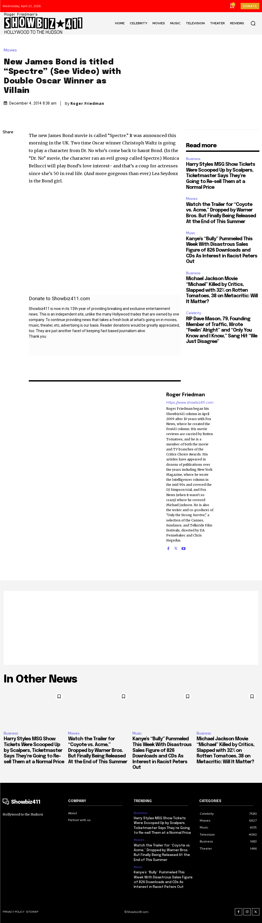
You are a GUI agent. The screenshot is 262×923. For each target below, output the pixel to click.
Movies (12, 50)
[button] (253, 23)
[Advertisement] (131, 628)
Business (193, 159)
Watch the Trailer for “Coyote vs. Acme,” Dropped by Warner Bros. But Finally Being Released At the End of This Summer (97, 750)
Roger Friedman (87, 103)
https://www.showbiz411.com (189, 402)
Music (190, 233)
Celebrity (193, 313)
